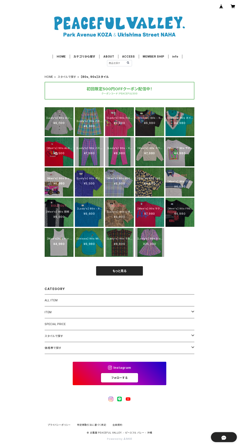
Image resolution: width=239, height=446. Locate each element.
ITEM (48, 312)
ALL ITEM (51, 300)
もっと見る (119, 271)
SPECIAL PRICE (55, 324)
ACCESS (128, 56)
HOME (61, 56)
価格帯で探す (53, 347)
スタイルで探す (67, 76)
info (175, 56)
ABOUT (108, 56)
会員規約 (117, 424)
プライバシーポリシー (59, 424)
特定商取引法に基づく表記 (91, 424)
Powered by (119, 438)
